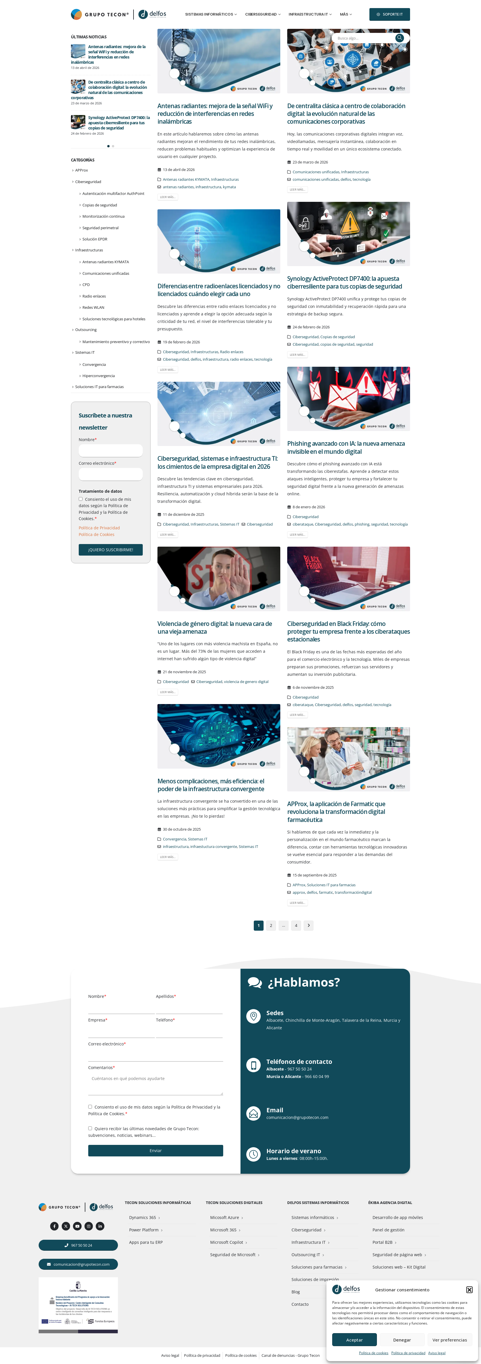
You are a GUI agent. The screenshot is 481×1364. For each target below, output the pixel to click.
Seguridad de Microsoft (232, 1254)
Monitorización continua (103, 188)
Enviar (156, 1150)
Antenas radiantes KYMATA (186, 179)
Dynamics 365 (142, 1217)
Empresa (98, 1020)
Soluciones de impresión (315, 1279)
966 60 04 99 (317, 1076)
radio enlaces (241, 359)
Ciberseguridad (261, 14)
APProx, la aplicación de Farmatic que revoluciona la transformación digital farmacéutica (336, 812)
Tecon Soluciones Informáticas (158, 1202)
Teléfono (165, 1020)
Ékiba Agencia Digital (390, 1202)
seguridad (364, 344)
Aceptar (354, 1340)
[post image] (218, 61)
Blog (296, 1292)
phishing (362, 524)
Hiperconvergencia (98, 347)
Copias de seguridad (337, 336)
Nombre (88, 411)
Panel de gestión (389, 1230)
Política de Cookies (96, 506)
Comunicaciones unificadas (316, 172)
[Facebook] (54, 1226)
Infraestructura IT (308, 14)
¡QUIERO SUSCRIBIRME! (110, 521)
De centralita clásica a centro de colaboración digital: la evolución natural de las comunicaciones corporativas (346, 114)
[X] (66, 1226)
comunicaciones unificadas (316, 179)
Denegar (402, 1340)
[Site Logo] (152, 14)
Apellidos (166, 996)
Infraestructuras (225, 179)
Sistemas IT (229, 524)
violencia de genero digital (246, 681)
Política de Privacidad (99, 499)
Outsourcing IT (306, 1254)
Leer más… (168, 197)
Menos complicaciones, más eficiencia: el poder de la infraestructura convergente (210, 785)
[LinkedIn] (100, 1226)
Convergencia (174, 839)
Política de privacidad (408, 1352)
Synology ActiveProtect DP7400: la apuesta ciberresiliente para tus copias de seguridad (344, 282)
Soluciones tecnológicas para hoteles (113, 290)
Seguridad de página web (397, 1254)
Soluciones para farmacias (317, 1267)
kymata (229, 187)
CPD (86, 256)
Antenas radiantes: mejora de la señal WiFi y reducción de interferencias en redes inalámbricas (215, 114)
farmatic (326, 892)
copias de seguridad (337, 344)
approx (299, 892)
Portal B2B (382, 1242)
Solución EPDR (94, 210)
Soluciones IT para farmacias (331, 885)
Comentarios (101, 1067)
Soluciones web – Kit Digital (399, 1267)
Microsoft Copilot (226, 1242)
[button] (469, 1289)
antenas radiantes (178, 187)
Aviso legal (437, 1352)
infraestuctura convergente (213, 846)
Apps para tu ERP (146, 1242)
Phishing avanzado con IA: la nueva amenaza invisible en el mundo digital (346, 447)
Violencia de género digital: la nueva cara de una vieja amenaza (214, 627)
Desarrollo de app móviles (398, 1217)
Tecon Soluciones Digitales (234, 1202)
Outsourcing (86, 301)
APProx (299, 885)
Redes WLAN (93, 279)
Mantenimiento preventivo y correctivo (116, 313)
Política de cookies (373, 1352)
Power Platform (144, 1230)
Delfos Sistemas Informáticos (318, 1202)
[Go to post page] (78, 58)
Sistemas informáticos (209, 14)
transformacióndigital (353, 892)
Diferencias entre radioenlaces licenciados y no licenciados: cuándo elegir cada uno (218, 290)
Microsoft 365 (223, 1230)
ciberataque (303, 524)
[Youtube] (77, 1226)
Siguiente (309, 926)
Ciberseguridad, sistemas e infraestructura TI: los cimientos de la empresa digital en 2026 (217, 462)
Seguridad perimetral (100, 199)
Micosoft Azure (224, 1217)
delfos (346, 179)
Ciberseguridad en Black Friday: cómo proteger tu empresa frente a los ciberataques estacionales (348, 632)
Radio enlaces (231, 351)
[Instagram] (88, 1226)
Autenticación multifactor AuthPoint (113, 165)
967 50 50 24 (300, 1069)
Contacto (300, 1304)
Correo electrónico (98, 435)
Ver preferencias (450, 1340)
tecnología (362, 179)
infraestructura (208, 187)
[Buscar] (400, 38)
